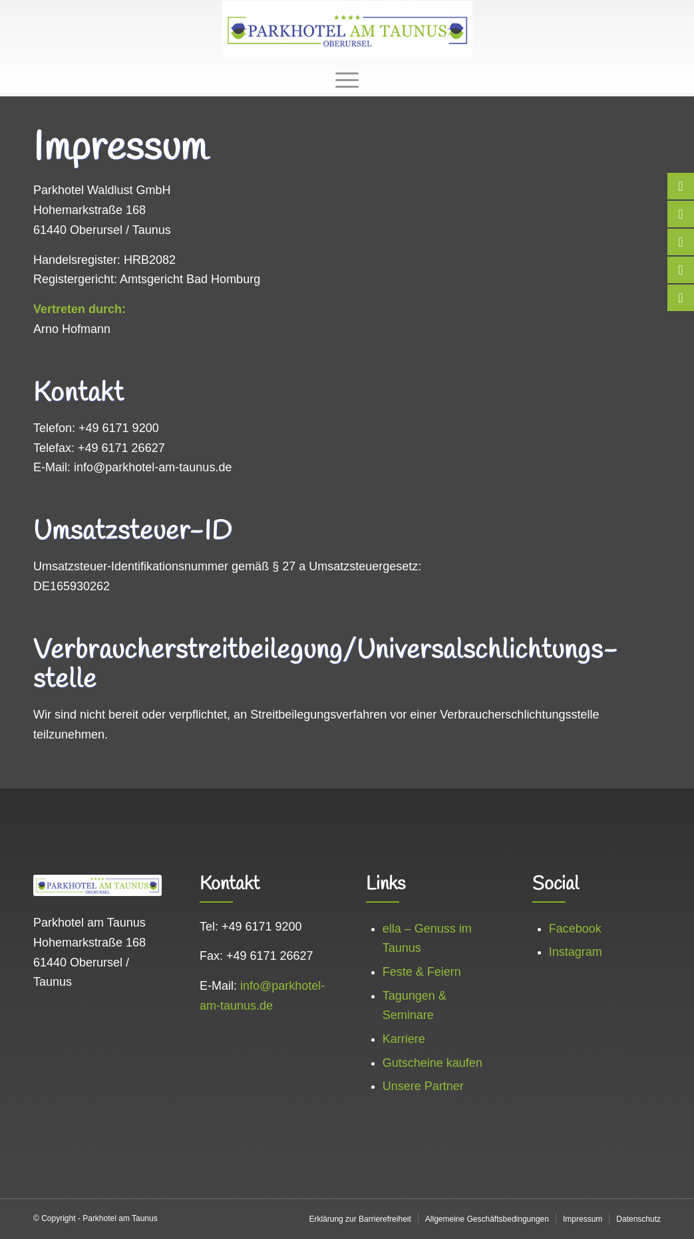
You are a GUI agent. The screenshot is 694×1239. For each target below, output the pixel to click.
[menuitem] (347, 79)
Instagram (575, 951)
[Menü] (347, 79)
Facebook (575, 928)
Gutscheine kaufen (432, 1063)
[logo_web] (347, 30)
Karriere (404, 1039)
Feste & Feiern (422, 971)
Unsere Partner (423, 1086)
